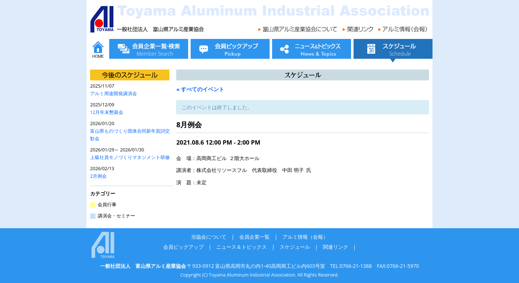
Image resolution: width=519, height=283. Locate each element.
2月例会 (98, 176)
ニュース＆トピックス (241, 246)
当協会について (208, 236)
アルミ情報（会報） (305, 236)
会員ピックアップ (183, 246)
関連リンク (335, 246)
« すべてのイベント (200, 89)
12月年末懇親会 (106, 112)
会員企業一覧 (254, 236)
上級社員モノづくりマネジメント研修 (130, 157)
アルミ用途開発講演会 (113, 93)
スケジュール (295, 246)
